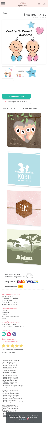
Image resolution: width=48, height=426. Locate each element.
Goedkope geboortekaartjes (10, 360)
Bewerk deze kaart (16, 96)
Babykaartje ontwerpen (9, 370)
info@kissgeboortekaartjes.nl (13, 326)
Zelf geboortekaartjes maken (10, 393)
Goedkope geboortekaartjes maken (12, 385)
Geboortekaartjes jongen (9, 367)
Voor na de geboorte (9, 302)
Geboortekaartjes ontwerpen (10, 379)
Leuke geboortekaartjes (9, 405)
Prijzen (4, 310)
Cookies (23, 419)
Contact (4, 318)
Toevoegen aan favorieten (16, 102)
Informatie (6, 312)
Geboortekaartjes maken (9, 365)
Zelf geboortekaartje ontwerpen (12, 397)
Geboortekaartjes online (9, 412)
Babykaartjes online (8, 384)
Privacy (4, 314)
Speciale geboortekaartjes (10, 407)
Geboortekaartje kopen (9, 400)
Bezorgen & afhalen (9, 304)
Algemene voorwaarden (10, 316)
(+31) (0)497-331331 (9, 324)
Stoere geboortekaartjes (9, 380)
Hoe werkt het (7, 296)
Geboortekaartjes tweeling (10, 392)
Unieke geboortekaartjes (9, 382)
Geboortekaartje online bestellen (12, 398)
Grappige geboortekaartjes (10, 408)
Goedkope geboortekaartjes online (12, 387)
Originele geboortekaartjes (10, 364)
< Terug (4, 13)
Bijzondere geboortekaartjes (10, 390)
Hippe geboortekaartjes (9, 362)
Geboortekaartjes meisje (9, 375)
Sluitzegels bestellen (9, 300)
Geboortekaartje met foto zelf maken (13, 402)
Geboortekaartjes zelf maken (10, 395)
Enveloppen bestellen (10, 298)
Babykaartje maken (7, 369)
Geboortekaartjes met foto (10, 377)
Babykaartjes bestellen (9, 372)
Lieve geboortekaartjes (9, 410)
